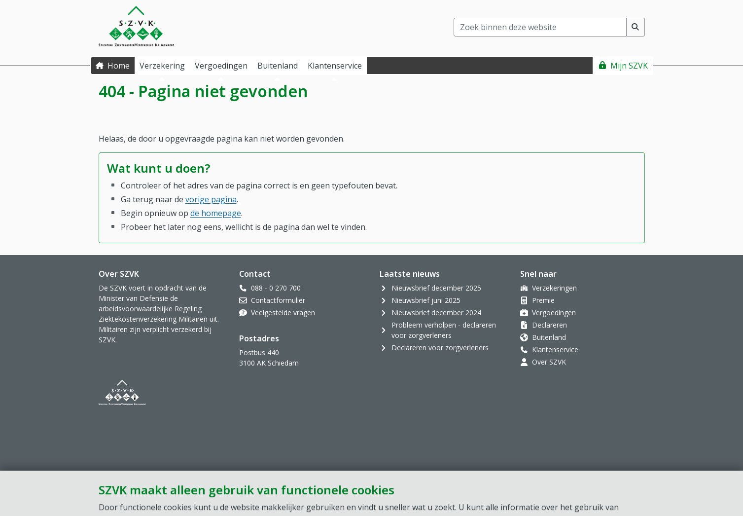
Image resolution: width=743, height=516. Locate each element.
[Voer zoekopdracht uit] (636, 27)
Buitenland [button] (277, 65)
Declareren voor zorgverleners (440, 347)
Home (118, 65)
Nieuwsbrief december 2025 (436, 288)
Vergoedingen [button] (221, 65)
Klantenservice (555, 349)
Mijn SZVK (629, 65)
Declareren (549, 325)
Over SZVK (549, 362)
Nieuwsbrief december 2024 (436, 312)
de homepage (215, 213)
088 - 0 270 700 (276, 288)
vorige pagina (211, 199)
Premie (543, 300)
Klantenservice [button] (335, 65)
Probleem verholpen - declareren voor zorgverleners (443, 330)
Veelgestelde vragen (283, 312)
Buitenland (549, 337)
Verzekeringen (554, 288)
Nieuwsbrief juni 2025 (425, 300)
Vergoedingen (554, 312)
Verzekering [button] (162, 65)
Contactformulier (278, 300)
